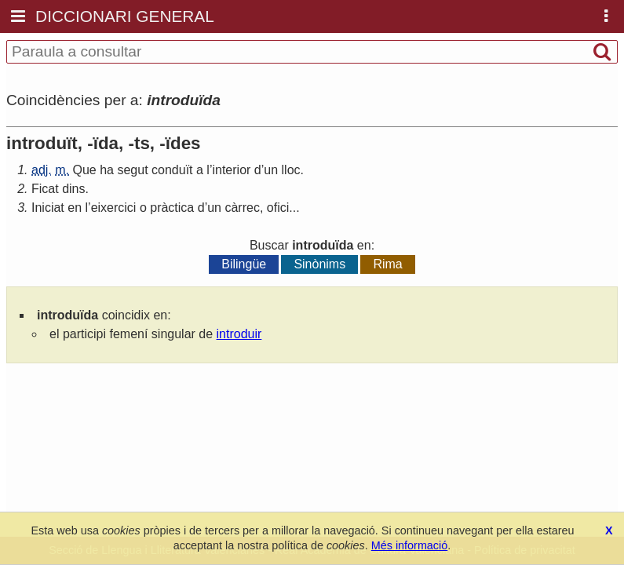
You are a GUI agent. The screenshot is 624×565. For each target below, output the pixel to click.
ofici (278, 207)
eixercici (114, 207)
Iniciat (47, 207)
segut (132, 170)
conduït (171, 170)
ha (107, 170)
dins (73, 188)
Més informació (409, 545)
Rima (387, 264)
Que (84, 170)
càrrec (241, 207)
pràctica (172, 207)
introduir (239, 334)
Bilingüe (243, 264)
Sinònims (319, 264)
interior (231, 170)
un (271, 170)
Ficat (45, 188)
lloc (291, 170)
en (75, 207)
